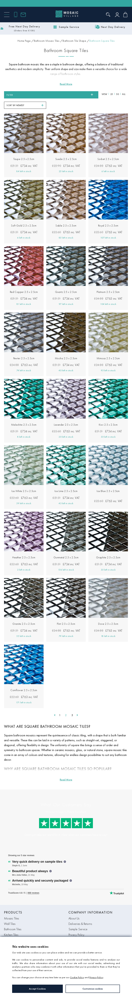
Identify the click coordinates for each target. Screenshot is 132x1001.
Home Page (24, 41)
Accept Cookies (37, 988)
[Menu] (6, 14)
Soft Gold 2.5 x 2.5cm (23, 215)
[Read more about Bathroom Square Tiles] (66, 84)
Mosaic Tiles (11, 908)
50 (69, 94)
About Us (74, 908)
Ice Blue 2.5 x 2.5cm (108, 481)
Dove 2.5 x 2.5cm (108, 613)
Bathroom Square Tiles (101, 41)
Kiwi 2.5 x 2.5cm (108, 414)
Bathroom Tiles (12, 919)
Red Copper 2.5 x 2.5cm (24, 281)
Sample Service (78, 919)
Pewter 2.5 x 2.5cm (24, 348)
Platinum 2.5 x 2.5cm (108, 281)
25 (63, 94)
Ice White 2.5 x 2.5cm (23, 481)
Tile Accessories (13, 930)
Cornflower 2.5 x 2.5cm (23, 680)
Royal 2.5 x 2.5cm (108, 215)
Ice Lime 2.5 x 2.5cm (66, 481)
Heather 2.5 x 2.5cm (23, 547)
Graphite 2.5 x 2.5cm (108, 547)
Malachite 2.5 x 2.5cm (24, 414)
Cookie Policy (77, 977)
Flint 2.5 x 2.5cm (66, 613)
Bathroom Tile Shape (74, 41)
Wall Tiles (9, 913)
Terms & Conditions (80, 930)
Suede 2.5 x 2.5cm (66, 149)
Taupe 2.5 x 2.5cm (23, 149)
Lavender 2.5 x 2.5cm (66, 414)
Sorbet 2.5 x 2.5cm (108, 149)
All (75, 94)
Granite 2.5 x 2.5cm (23, 613)
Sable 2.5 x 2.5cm (66, 215)
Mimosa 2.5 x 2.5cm (108, 348)
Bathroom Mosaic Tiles (46, 41)
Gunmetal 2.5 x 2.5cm (66, 547)
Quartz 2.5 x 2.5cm (66, 281)
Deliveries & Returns (80, 913)
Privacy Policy (77, 924)
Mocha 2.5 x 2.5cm (66, 348)
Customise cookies (92, 988)
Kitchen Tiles (11, 924)
